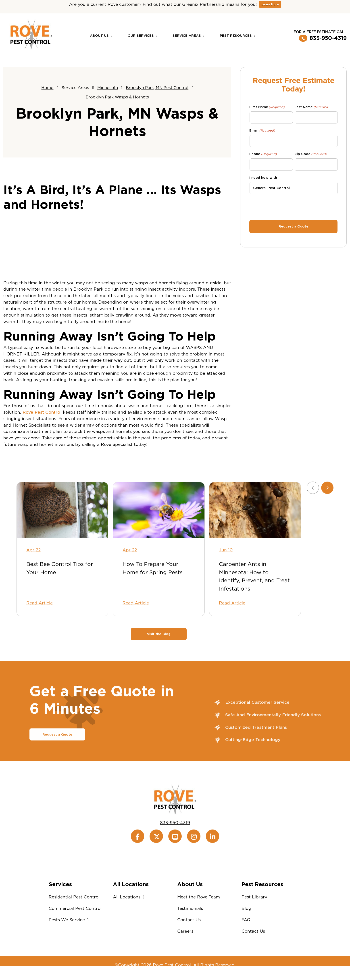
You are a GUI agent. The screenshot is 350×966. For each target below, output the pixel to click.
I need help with (263, 178)
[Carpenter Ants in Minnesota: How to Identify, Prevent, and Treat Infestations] (255, 529)
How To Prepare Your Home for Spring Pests (153, 587)
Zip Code (310, 154)
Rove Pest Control (42, 412)
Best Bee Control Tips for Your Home (59, 587)
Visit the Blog (159, 653)
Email (262, 130)
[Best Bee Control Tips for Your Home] (62, 529)
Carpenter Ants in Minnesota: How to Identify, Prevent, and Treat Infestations (254, 595)
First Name (267, 107)
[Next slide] (327, 507)
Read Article (39, 622)
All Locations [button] (129, 897)
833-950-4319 (323, 38)
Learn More (270, 4)
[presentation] (293, 206)
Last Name (311, 107)
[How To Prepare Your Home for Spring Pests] (158, 529)
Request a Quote (57, 754)
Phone (263, 154)
